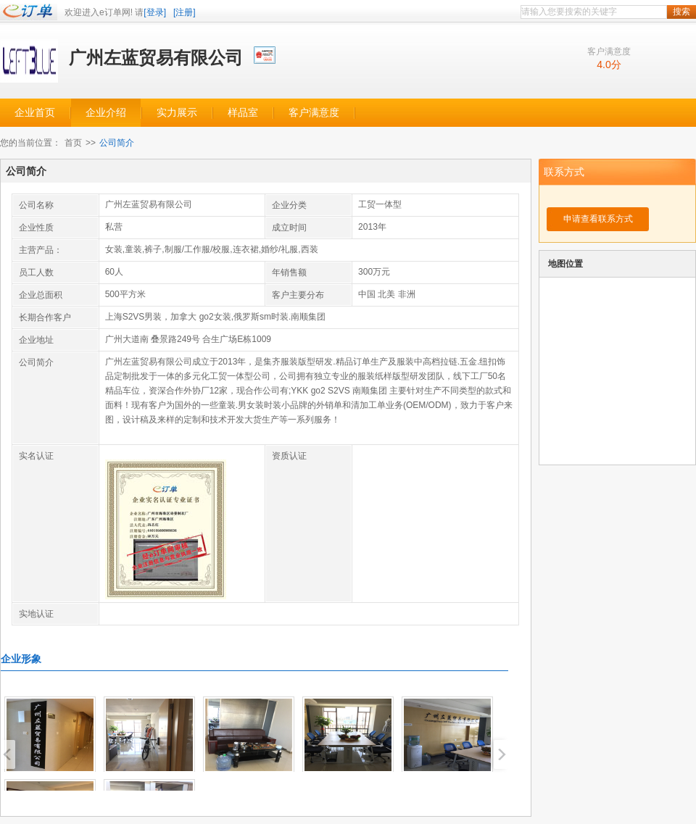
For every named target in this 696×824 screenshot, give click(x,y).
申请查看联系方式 (598, 219)
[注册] (184, 12)
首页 (73, 143)
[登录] (155, 12)
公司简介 (116, 143)
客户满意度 (314, 112)
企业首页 (34, 112)
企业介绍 (106, 112)
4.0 (603, 64)
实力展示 (177, 112)
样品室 (243, 112)
